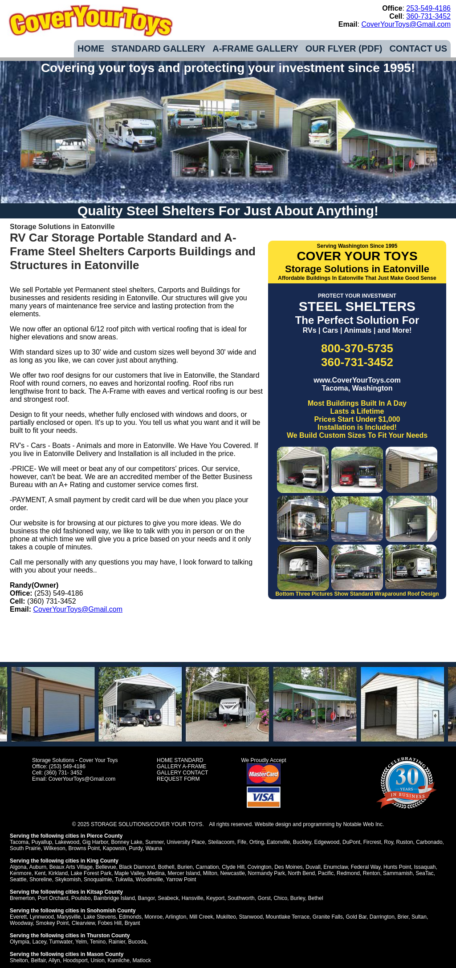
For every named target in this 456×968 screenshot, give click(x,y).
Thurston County (108, 935)
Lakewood (67, 842)
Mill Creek (201, 917)
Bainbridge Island (114, 898)
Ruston (404, 842)
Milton (210, 873)
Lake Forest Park (91, 873)
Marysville (69, 917)
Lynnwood (42, 917)
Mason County (105, 954)
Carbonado (429, 842)
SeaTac (424, 873)
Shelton (19, 960)
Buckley (302, 842)
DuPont (351, 842)
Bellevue (106, 867)
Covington (259, 867)
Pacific (326, 873)
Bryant (132, 923)
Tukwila (124, 879)
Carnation (207, 867)
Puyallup (42, 842)
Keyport (215, 898)
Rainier (117, 942)
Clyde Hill (233, 867)
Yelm (81, 942)
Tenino (98, 942)
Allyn (54, 960)
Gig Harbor (95, 842)
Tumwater (60, 942)
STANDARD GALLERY (158, 48)
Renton (371, 873)
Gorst (263, 898)
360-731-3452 (428, 16)
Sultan (419, 917)
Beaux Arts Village (71, 867)
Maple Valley (129, 873)
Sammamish (398, 873)
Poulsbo (80, 898)
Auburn (37, 867)
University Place (186, 842)
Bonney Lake (126, 842)
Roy (388, 842)
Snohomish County (111, 911)
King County (102, 861)
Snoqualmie (98, 879)
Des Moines (288, 867)
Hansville (193, 898)
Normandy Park (266, 873)
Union (97, 960)
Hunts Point (397, 867)
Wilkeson (54, 848)
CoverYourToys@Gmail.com (406, 24)
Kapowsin (114, 848)
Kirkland (58, 873)
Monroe (153, 917)
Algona (18, 867)
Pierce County (105, 836)
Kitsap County (105, 892)
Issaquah (425, 867)
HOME (90, 48)
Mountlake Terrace (288, 917)
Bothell (166, 867)
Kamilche (119, 960)
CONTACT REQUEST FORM (182, 776)
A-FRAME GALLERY (255, 48)
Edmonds (130, 917)
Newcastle (232, 873)
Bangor (146, 898)
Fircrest (372, 842)
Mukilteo (226, 917)
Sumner (154, 842)
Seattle (18, 879)
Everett (18, 917)
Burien (185, 867)
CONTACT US (418, 48)
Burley (297, 898)
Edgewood (327, 842)
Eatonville (278, 842)
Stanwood (251, 917)
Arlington (175, 917)
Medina (155, 873)
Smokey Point (52, 923)
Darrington (382, 917)
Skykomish (68, 879)
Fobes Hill (110, 923)
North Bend (301, 873)
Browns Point (84, 848)
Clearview (83, 923)
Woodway (21, 923)
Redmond (348, 873)
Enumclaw (335, 867)
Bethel (315, 898)
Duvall (312, 867)
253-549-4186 (428, 8)
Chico (280, 898)
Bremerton (22, 898)
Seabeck (168, 898)
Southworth (241, 898)
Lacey (39, 942)
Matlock (142, 960)
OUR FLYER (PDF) (344, 48)
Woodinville (149, 879)
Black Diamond (137, 867)
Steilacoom (221, 842)
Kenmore (21, 873)
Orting (256, 842)
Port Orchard (53, 898)
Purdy (135, 848)
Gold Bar (356, 917)
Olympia (19, 942)
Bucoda (137, 942)
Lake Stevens (100, 917)
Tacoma (19, 842)
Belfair (38, 960)
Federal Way (366, 867)
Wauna (154, 848)
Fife (241, 842)
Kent (39, 873)
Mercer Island (183, 873)
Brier (403, 917)
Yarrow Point (181, 879)
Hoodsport (75, 960)
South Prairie (25, 848)
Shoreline (40, 879)
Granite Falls (328, 917)
